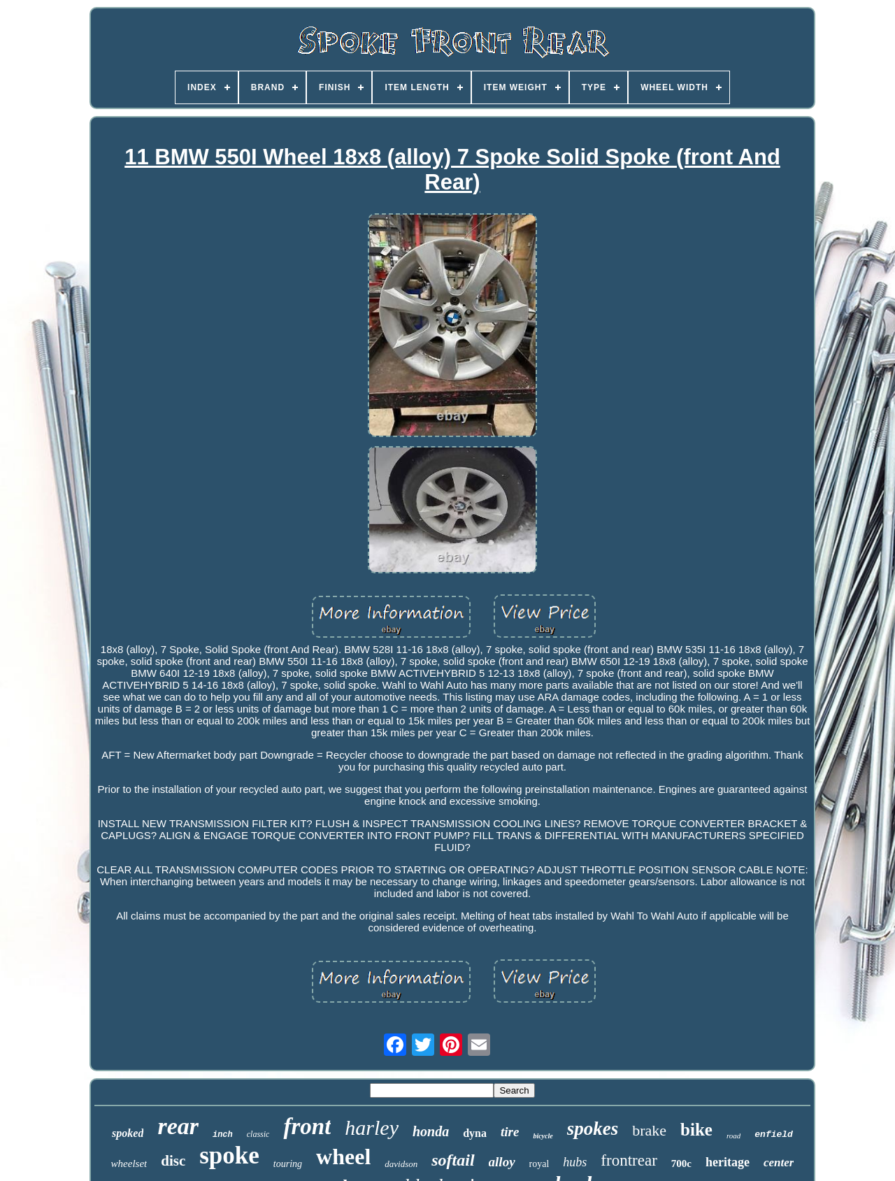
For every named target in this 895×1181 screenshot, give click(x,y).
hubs (575, 1162)
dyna (475, 1133)
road (733, 1135)
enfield (773, 1134)
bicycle (542, 1136)
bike (696, 1129)
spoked (127, 1133)
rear (178, 1126)
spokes (593, 1128)
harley (372, 1127)
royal (539, 1164)
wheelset (129, 1163)
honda (431, 1131)
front (307, 1126)
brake (649, 1130)
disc (173, 1160)
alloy (502, 1161)
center (779, 1162)
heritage (728, 1162)
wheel (343, 1156)
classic (258, 1134)
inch (223, 1135)
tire (510, 1131)
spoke (229, 1155)
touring (287, 1164)
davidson (401, 1164)
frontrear (629, 1160)
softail (452, 1160)
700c (681, 1163)
